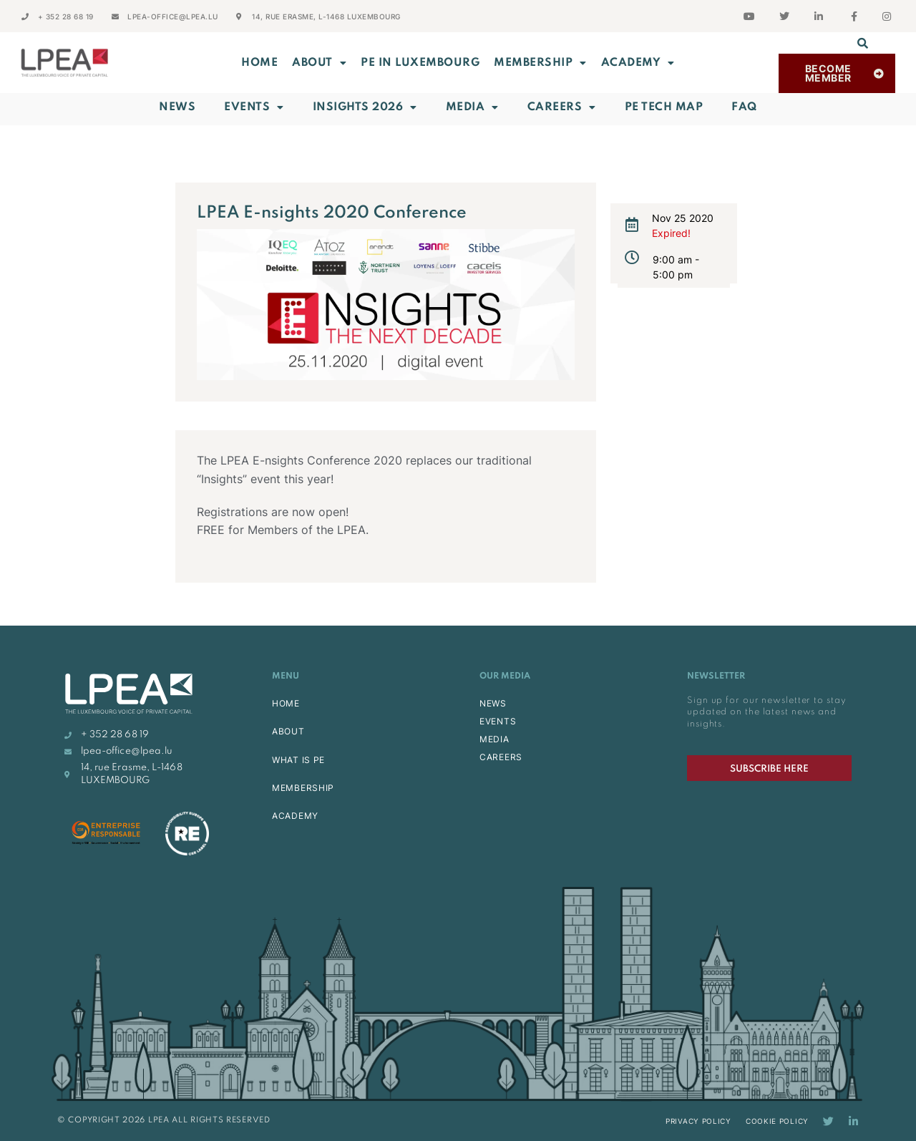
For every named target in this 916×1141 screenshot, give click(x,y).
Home (259, 63)
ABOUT (319, 63)
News (177, 107)
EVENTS (497, 721)
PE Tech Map (664, 107)
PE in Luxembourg (420, 63)
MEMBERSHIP (540, 63)
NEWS (493, 703)
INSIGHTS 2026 (365, 107)
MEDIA (494, 739)
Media (472, 107)
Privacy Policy (698, 1121)
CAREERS (500, 757)
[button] (863, 43)
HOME (286, 703)
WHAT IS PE (298, 759)
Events (254, 107)
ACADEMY (638, 63)
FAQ (744, 107)
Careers (561, 107)
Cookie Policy (777, 1121)
